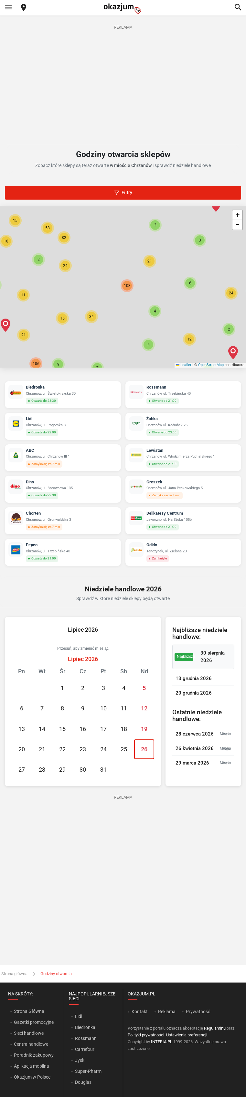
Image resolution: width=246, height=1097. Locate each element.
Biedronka (85, 1027)
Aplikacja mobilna (31, 1066)
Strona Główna (29, 1011)
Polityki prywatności (146, 1035)
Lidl (78, 1016)
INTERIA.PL (161, 1041)
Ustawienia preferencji (186, 1035)
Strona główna (14, 973)
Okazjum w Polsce (32, 1077)
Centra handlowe (31, 1044)
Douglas (83, 1082)
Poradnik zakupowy (34, 1055)
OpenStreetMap (211, 365)
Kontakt (140, 1011)
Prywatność (198, 1011)
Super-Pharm (88, 1071)
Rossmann (86, 1038)
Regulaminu (215, 1028)
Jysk (79, 1060)
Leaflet (184, 365)
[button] (154, 311)
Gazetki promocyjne (34, 1022)
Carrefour (84, 1049)
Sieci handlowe (29, 1033)
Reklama (167, 1011)
